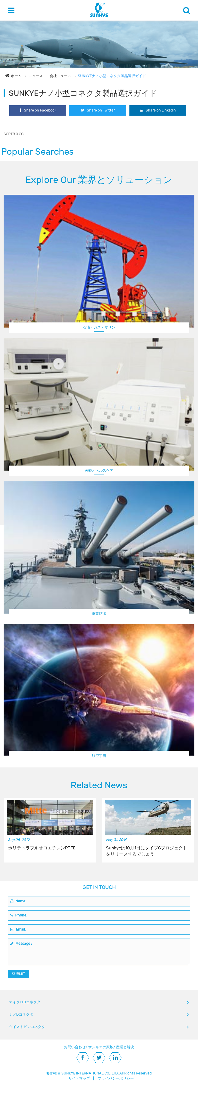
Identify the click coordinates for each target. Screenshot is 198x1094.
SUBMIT (18, 974)
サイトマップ (79, 1078)
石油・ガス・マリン (99, 327)
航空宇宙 (99, 756)
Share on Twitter (98, 110)
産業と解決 (125, 1047)
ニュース (35, 76)
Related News (99, 785)
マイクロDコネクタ (24, 1002)
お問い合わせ (75, 1047)
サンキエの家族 (100, 1047)
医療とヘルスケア (99, 470)
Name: (18, 901)
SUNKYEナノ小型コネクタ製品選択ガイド (112, 76)
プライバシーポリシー (116, 1078)
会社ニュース (60, 76)
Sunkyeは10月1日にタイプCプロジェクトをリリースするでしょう (146, 851)
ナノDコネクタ (21, 1014)
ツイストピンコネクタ (27, 1027)
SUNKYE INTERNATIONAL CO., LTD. (90, 1073)
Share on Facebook (37, 110)
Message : (21, 943)
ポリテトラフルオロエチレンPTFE (42, 848)
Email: (18, 929)
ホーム (16, 76)
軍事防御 (99, 613)
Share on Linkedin (158, 110)
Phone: (18, 915)
